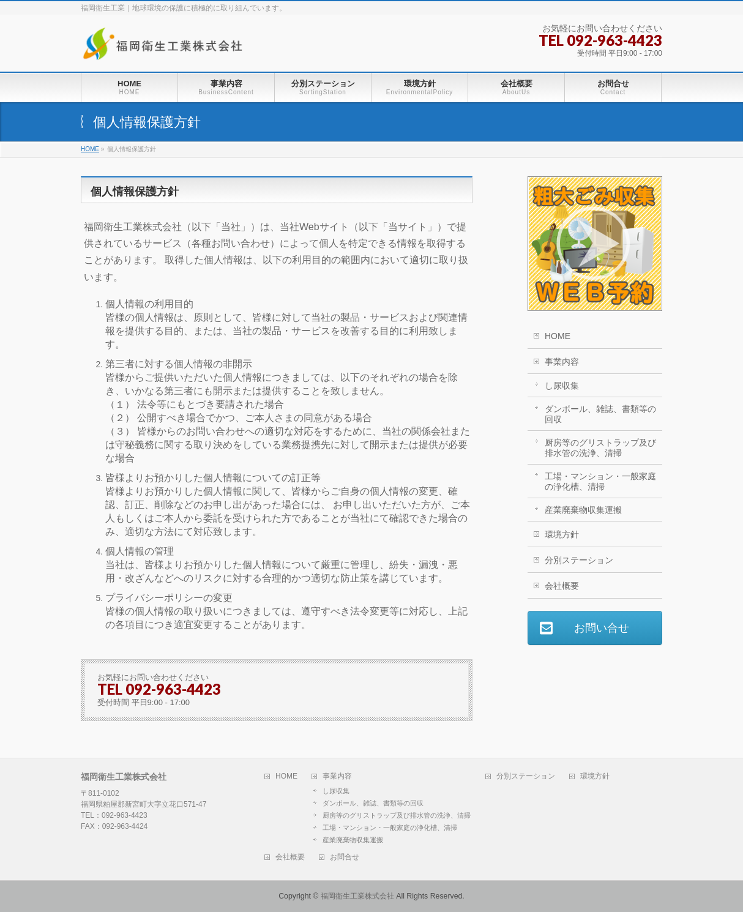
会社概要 (562, 586)
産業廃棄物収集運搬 (583, 510)
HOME (557, 336)
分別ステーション (579, 560)
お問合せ (344, 857)
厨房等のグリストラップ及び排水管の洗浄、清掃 (600, 448)
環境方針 (562, 534)
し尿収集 (562, 386)
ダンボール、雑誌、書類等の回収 (600, 414)
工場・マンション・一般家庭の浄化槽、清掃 (600, 481)
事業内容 (562, 362)
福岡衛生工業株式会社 (357, 896)
